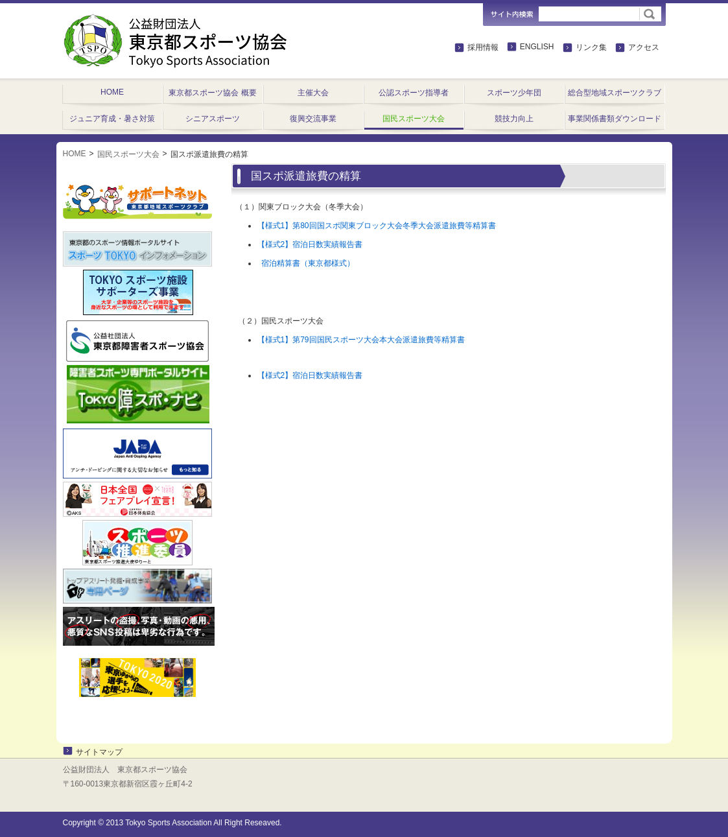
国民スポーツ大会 (128, 154)
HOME (74, 153)
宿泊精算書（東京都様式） (306, 263)
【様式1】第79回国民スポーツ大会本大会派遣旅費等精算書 (361, 339)
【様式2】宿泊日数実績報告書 (310, 244)
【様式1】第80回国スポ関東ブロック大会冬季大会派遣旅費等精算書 (376, 225)
